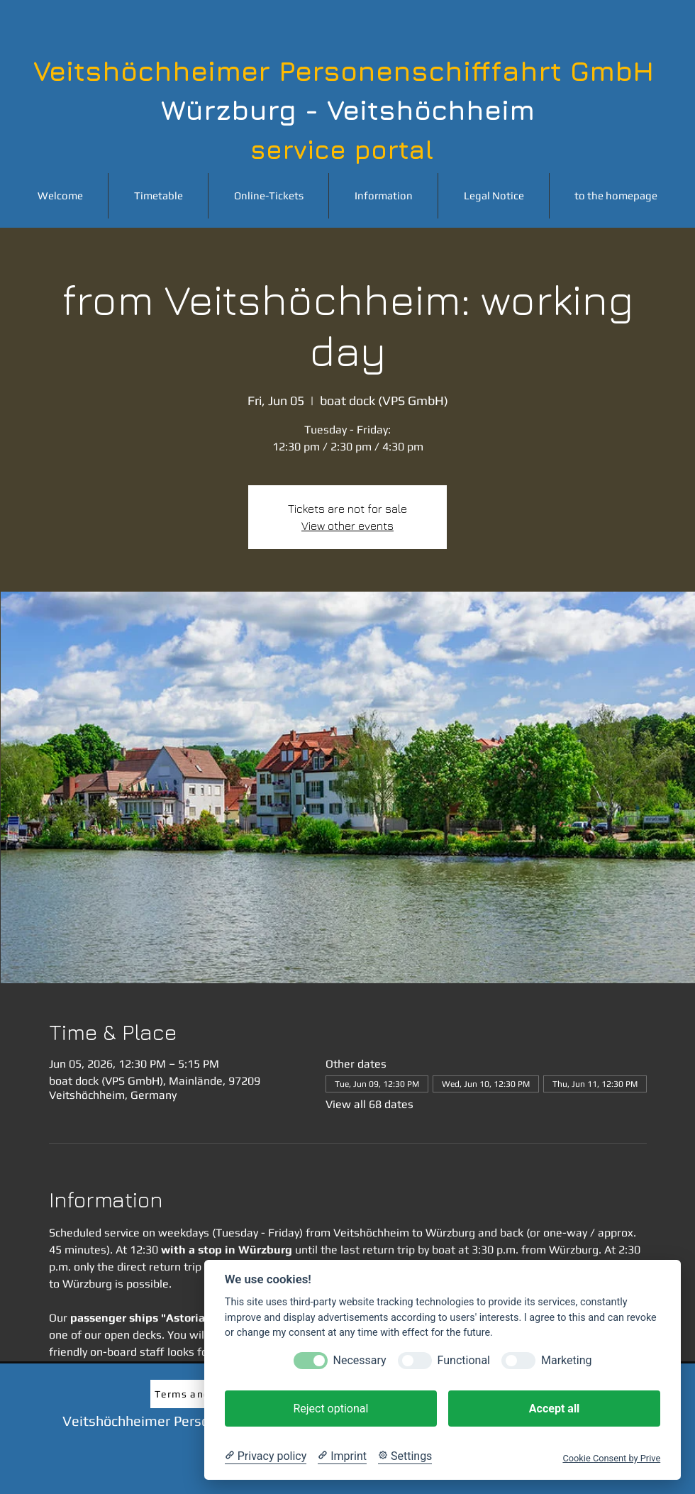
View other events (347, 525)
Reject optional (330, 1408)
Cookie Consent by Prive (611, 1458)
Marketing (566, 1360)
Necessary (360, 1360)
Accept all (554, 1408)
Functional (464, 1360)
